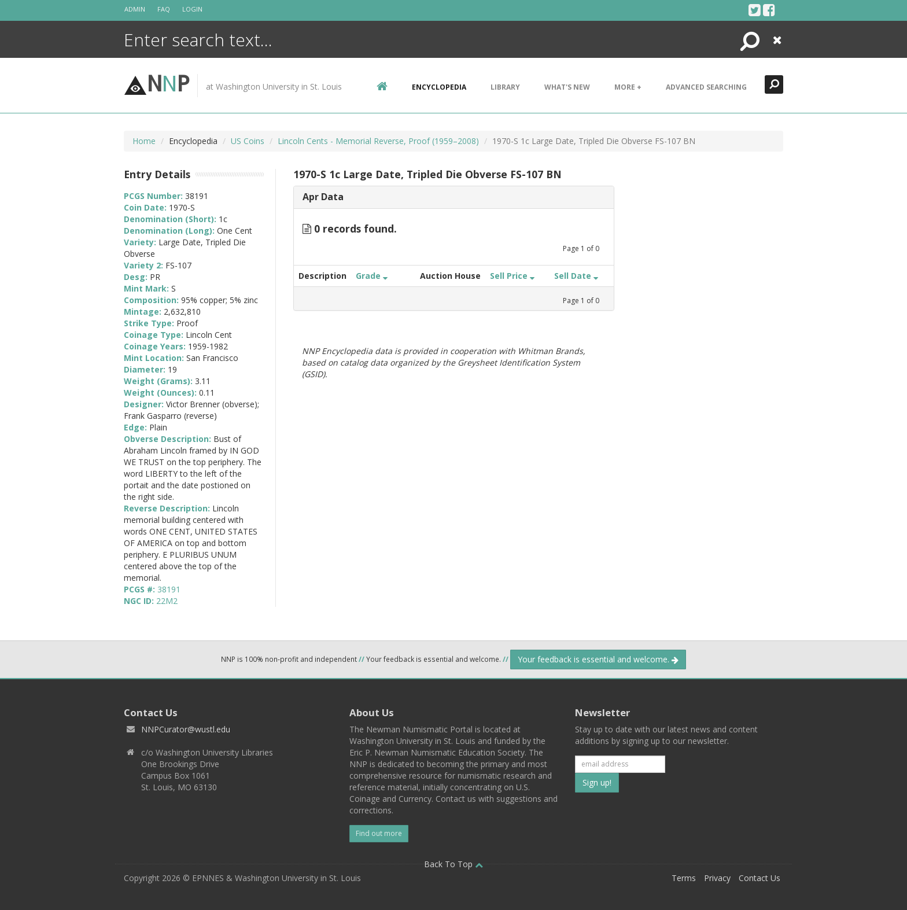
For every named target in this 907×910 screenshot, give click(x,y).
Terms (684, 877)
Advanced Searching (706, 87)
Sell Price (512, 275)
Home (144, 140)
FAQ (163, 9)
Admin (134, 9)
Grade (372, 275)
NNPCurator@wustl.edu (185, 729)
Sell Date (576, 275)
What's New (567, 87)
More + (627, 87)
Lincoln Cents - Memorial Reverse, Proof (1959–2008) (378, 140)
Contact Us (759, 877)
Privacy (717, 877)
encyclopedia (439, 87)
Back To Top (453, 864)
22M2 (167, 600)
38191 (168, 589)
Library (505, 87)
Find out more (379, 833)
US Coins (247, 140)
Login (192, 9)
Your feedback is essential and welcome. (598, 659)
